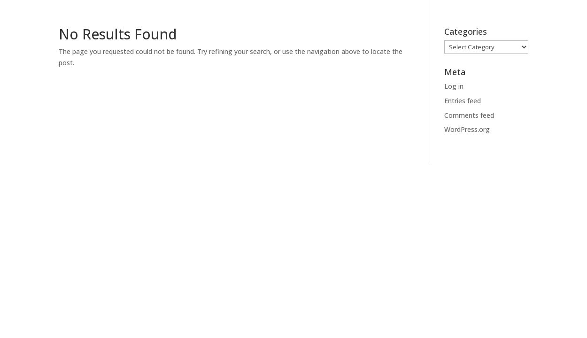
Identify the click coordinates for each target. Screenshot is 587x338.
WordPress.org (467, 129)
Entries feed (462, 100)
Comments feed (469, 115)
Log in (453, 86)
